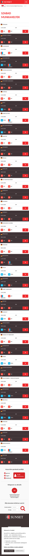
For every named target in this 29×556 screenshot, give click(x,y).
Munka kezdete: (7, 507)
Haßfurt (4, 136)
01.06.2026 (3, 425)
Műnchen (4, 432)
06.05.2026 (3, 226)
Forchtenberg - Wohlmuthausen (10, 378)
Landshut (4, 312)
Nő (3, 31)
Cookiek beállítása (20, 550)
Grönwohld (5, 389)
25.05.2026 (3, 359)
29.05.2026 (3, 381)
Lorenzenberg (5, 323)
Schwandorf (5, 46)
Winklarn (4, 169)
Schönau (4, 92)
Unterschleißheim (6, 70)
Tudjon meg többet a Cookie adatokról (13, 547)
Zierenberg (4, 278)
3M (16, 27)
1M (16, 183)
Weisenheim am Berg (7, 223)
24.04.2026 (3, 84)
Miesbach (4, 212)
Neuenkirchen (5, 58)
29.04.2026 (3, 128)
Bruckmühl (4, 255)
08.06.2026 (3, 458)
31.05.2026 (3, 392)
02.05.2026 (3, 193)
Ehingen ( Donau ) (6, 35)
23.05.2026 (3, 349)
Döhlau (3, 158)
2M (16, 73)
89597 (3, 102)
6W (16, 281)
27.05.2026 (3, 370)
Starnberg (4, 147)
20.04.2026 (3, 49)
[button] (16, 507)
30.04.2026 (3, 150)
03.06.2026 (3, 446)
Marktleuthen (5, 113)
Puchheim (4, 201)
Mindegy (10, 66)
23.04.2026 (3, 73)
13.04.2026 (3, 27)
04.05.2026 (3, 204)
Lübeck (3, 356)
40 (14, 490)
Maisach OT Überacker (7, 335)
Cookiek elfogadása (9, 550)
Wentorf (4, 455)
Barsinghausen (5, 443)
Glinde (3, 411)
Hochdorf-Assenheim (7, 81)
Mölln (3, 267)
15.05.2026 (3, 281)
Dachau (3, 301)
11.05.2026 (3, 258)
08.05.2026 (3, 237)
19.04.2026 (3, 38)
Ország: (9, 510)
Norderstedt (5, 346)
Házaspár (3, 54)
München (4, 24)
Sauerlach (4, 190)
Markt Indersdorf (6, 289)
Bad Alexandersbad (6, 125)
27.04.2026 (3, 105)
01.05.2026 (3, 183)
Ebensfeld (4, 400)
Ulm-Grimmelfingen (7, 179)
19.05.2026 (3, 338)
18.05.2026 (3, 304)
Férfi (3, 65)
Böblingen (4, 234)
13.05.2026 (3, 270)
